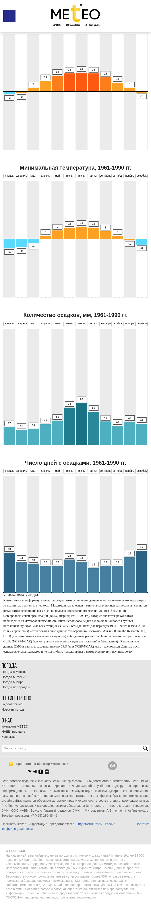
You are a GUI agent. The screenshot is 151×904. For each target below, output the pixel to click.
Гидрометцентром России (96, 824)
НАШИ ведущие (13, 731)
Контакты (8, 736)
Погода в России (14, 677)
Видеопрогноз (12, 704)
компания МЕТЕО (15, 726)
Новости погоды (13, 709)
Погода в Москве (14, 672)
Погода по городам (16, 687)
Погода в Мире (13, 682)
